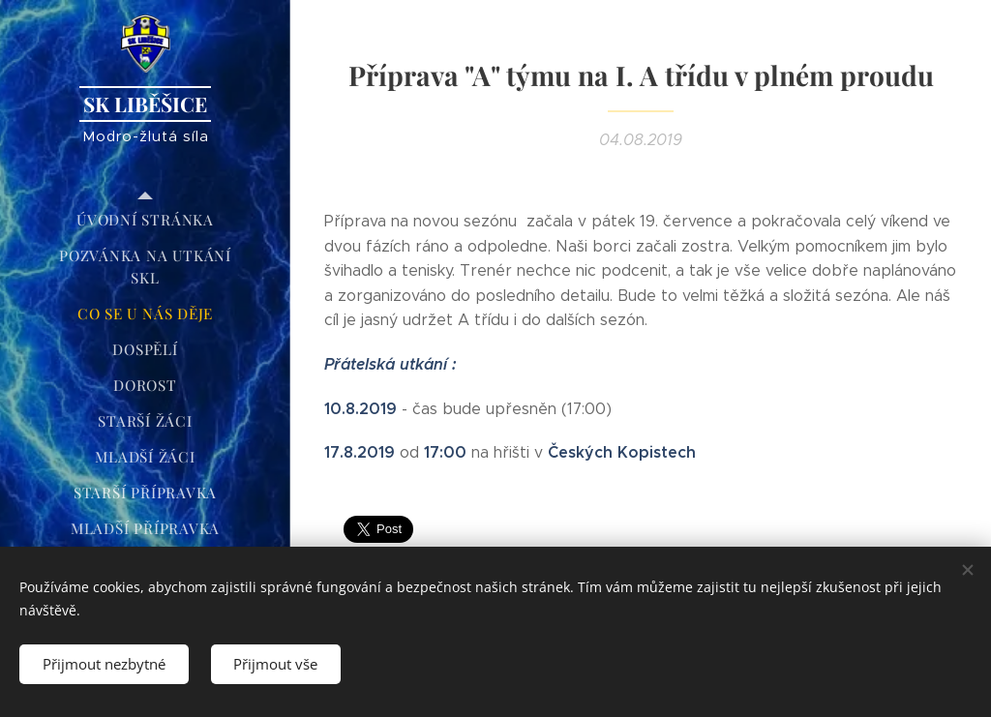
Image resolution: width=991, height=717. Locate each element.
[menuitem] (145, 220)
